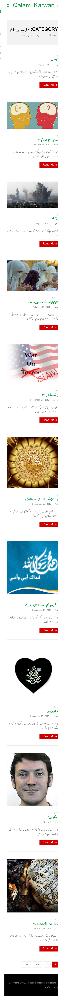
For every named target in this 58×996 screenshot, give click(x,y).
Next (33, 964)
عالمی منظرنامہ (52, 707)
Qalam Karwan (29, 6)
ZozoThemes (49, 987)
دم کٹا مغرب (51, 59)
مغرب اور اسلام (51, 298)
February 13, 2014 (38, 307)
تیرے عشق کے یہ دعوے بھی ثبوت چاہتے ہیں (38, 499)
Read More (45, 85)
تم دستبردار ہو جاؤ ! (49, 711)
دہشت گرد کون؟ (50, 817)
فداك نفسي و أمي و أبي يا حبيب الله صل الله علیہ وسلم (38, 605)
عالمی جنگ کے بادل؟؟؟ (46, 395)
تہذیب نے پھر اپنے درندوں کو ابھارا (42, 923)
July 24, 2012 (41, 822)
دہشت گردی (52, 813)
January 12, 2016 (38, 144)
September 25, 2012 (38, 504)
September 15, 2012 (36, 716)
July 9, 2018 (40, 65)
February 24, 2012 (39, 928)
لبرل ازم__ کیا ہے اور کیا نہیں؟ (43, 139)
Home (46, 36)
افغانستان (53, 919)
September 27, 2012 (36, 400)
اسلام (34, 36)
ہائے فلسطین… (50, 218)
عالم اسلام (53, 391)
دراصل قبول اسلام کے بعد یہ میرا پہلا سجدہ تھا (39, 302)
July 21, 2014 (38, 223)
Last (22, 964)
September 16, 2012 (38, 610)
